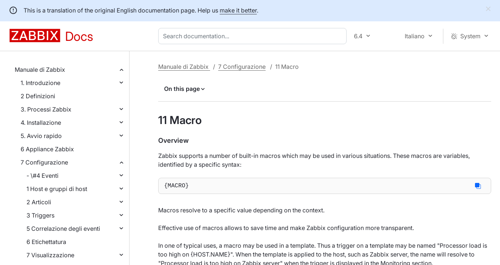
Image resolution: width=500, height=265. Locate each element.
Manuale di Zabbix (40, 69)
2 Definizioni (38, 96)
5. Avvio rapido (41, 135)
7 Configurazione (44, 162)
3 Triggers (40, 215)
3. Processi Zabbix (46, 109)
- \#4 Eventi (42, 175)
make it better (238, 10)
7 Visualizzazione (50, 255)
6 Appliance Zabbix (47, 149)
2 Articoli (38, 202)
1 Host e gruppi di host (56, 188)
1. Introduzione (40, 82)
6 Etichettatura (46, 241)
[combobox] (254, 36)
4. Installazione (41, 122)
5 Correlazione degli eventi (63, 228)
